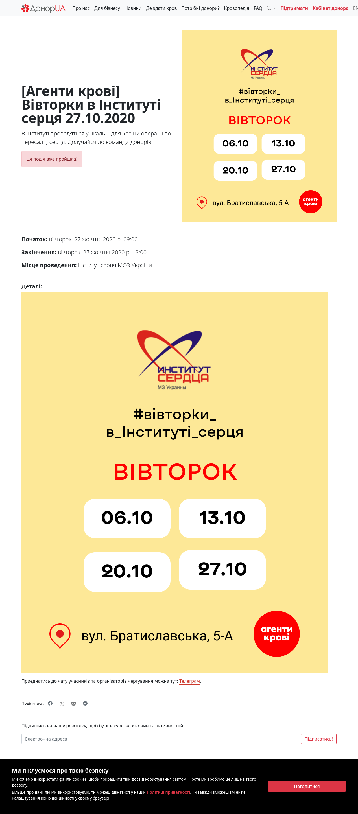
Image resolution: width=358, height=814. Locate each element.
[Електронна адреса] (161, 739)
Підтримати (294, 8)
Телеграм (189, 681)
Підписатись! (319, 739)
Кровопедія (236, 8)
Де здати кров (161, 8)
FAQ (258, 8)
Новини (133, 8)
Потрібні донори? (200, 8)
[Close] (307, 786)
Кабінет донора (331, 8)
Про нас (81, 8)
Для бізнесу (107, 8)
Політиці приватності (168, 792)
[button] (271, 8)
